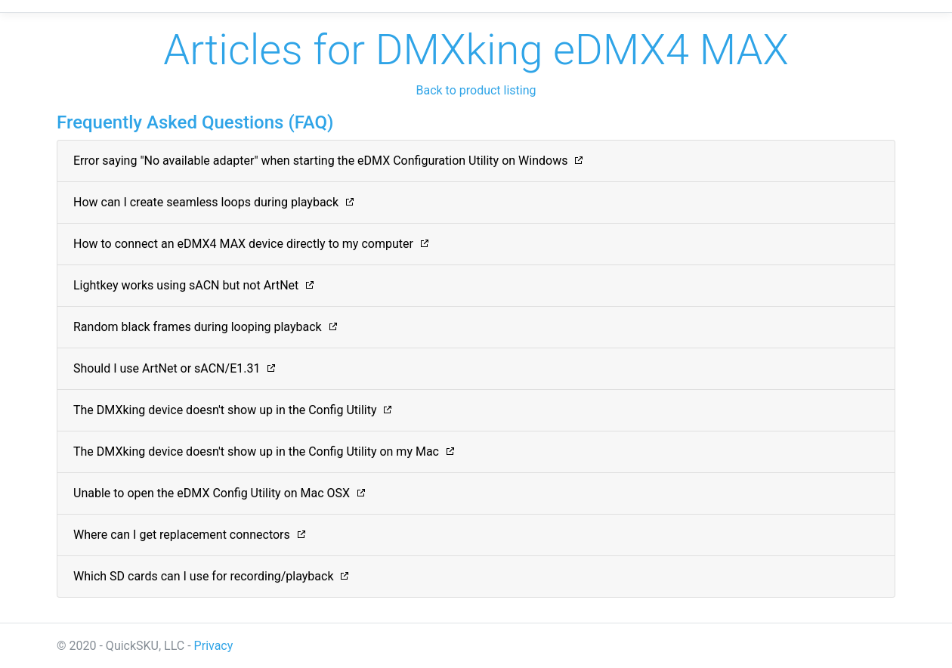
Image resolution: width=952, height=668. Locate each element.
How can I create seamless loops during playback (205, 202)
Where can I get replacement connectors (181, 534)
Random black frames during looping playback (197, 327)
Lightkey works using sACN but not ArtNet (185, 285)
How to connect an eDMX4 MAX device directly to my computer (243, 244)
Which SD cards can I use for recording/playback (203, 576)
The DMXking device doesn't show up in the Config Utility (224, 410)
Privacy (213, 646)
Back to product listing (476, 90)
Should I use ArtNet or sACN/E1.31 (166, 368)
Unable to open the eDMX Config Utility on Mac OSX (211, 493)
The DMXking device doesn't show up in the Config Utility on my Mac (256, 451)
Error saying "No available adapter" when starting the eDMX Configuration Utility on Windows (320, 160)
